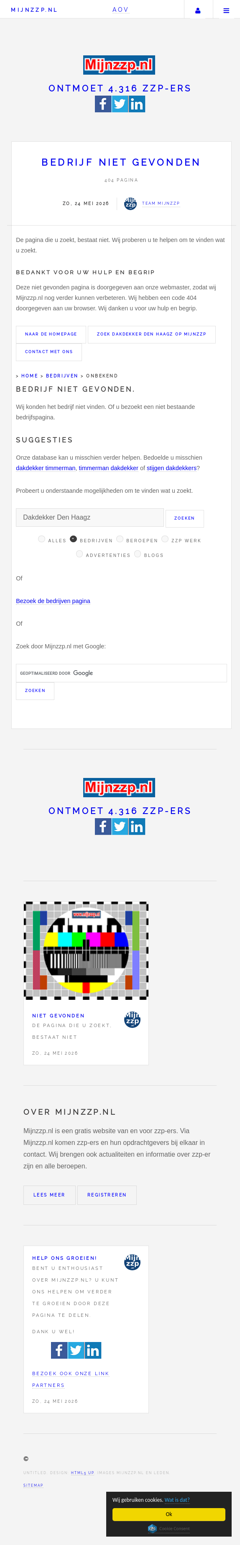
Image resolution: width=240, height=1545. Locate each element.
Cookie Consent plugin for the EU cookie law (169, 1528)
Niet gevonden (58, 1016)
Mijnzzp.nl (34, 10)
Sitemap (33, 1485)
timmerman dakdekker (108, 468)
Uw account (197, 9)
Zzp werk (186, 540)
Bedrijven (62, 376)
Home (29, 376)
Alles (58, 540)
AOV (121, 9)
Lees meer (49, 1195)
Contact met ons (49, 352)
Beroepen (142, 540)
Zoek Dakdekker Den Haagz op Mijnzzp (152, 334)
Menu (226, 9)
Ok (169, 1514)
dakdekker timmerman (45, 468)
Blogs (154, 555)
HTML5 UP (82, 1473)
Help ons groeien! (64, 1258)
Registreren (107, 1195)
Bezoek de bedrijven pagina (53, 601)
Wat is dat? (178, 1499)
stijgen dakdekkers (172, 468)
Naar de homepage (51, 334)
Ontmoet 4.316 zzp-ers (120, 88)
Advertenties (108, 555)
